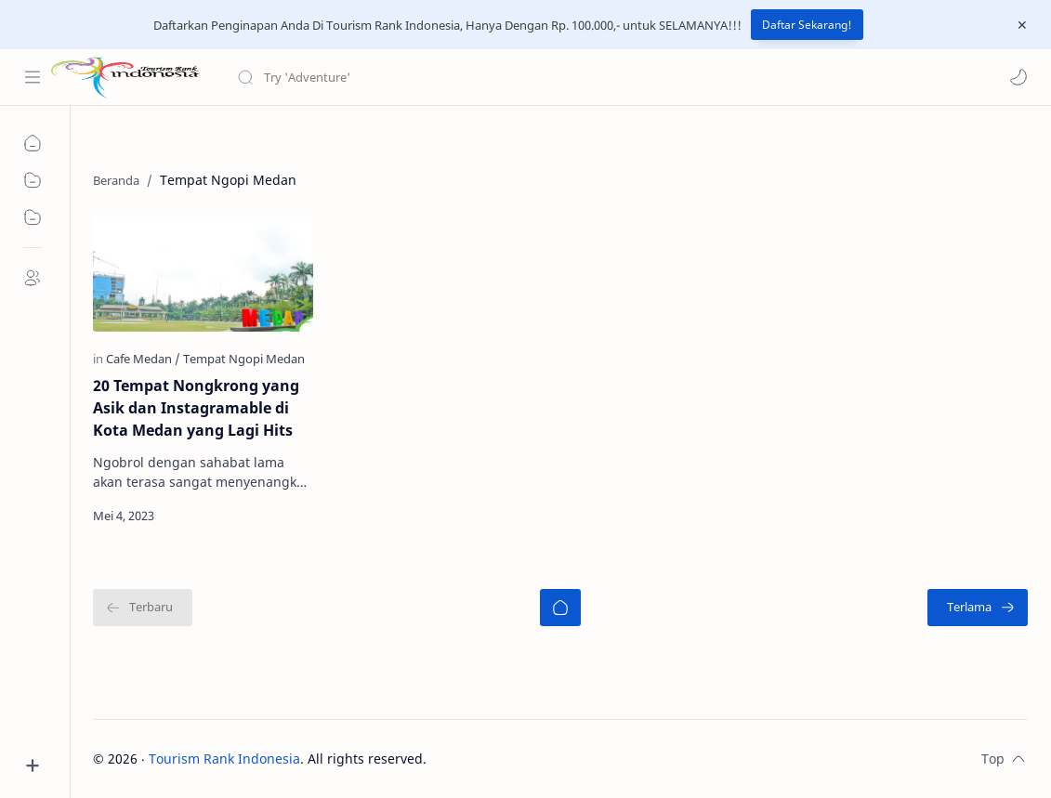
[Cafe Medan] (143, 358)
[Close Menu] (1022, 25)
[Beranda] (560, 607)
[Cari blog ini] (385, 77)
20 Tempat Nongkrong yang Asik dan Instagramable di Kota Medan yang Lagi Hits (196, 407)
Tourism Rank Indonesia (224, 758)
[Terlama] (977, 607)
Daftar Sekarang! (807, 25)
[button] (1018, 77)
